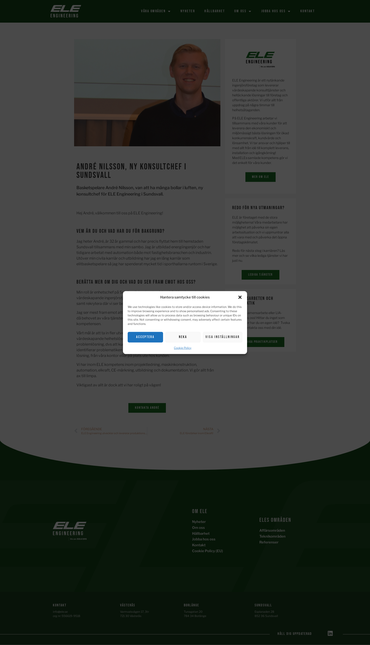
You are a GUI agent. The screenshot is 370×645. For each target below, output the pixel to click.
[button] (240, 297)
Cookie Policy (182, 347)
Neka (183, 337)
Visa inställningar (223, 337)
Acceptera (145, 337)
